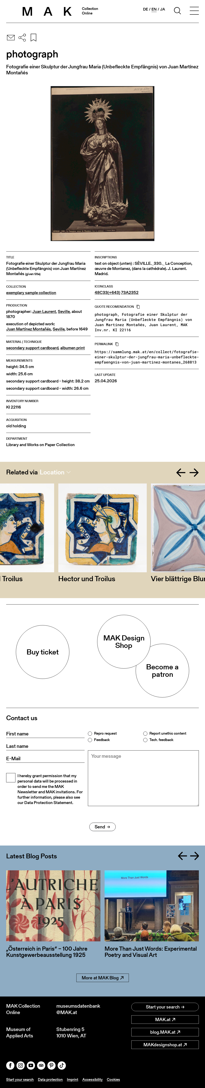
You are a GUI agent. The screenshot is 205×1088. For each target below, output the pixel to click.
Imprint (72, 1079)
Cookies (113, 1079)
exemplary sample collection (31, 292)
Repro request (105, 733)
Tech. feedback (161, 740)
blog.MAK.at (165, 1032)
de (145, 9)
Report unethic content (167, 733)
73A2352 (130, 292)
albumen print (72, 347)
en (154, 9)
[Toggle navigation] (194, 11)
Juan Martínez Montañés (28, 329)
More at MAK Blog (102, 978)
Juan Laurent (44, 311)
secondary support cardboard (32, 347)
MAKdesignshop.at (165, 1045)
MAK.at (165, 1019)
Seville (64, 311)
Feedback (102, 740)
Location (52, 472)
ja (162, 9)
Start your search (165, 1007)
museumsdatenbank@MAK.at (78, 1009)
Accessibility (92, 1079)
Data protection (50, 1079)
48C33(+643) (107, 292)
